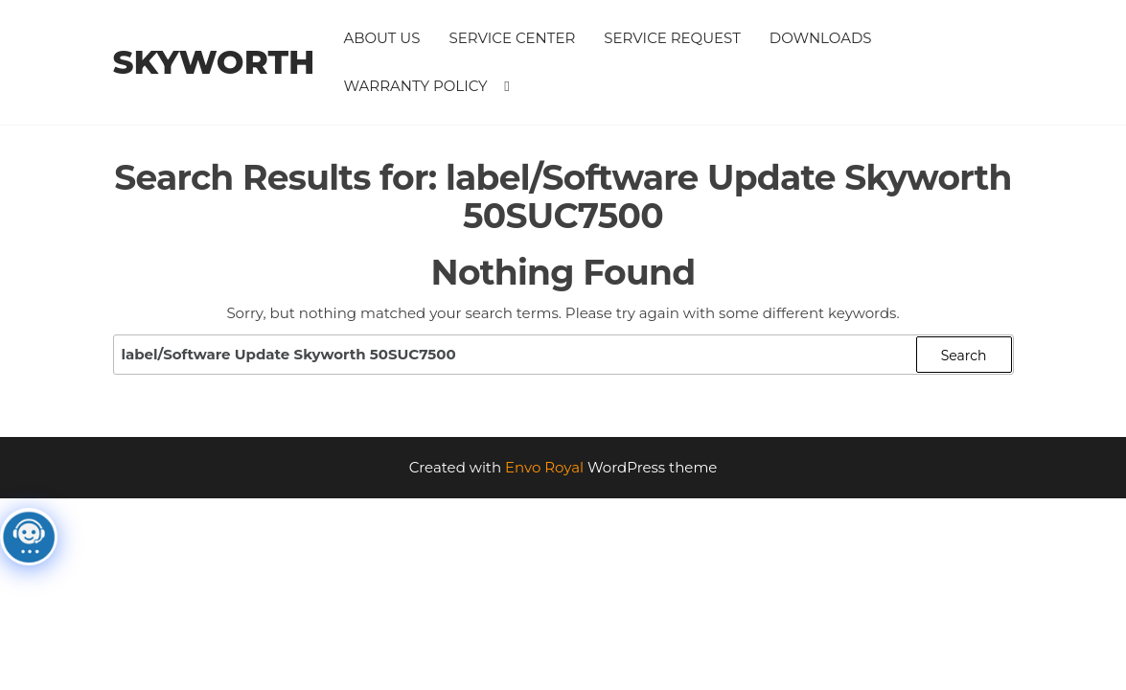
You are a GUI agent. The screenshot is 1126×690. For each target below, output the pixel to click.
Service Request (672, 38)
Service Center (511, 38)
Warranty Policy (415, 86)
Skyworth (214, 62)
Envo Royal (544, 467)
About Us (381, 38)
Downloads (821, 38)
